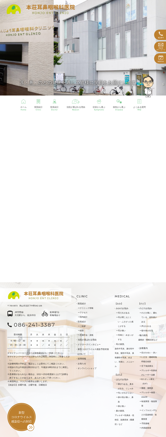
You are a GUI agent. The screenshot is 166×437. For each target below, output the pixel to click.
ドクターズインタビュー (89, 344)
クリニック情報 (86, 308)
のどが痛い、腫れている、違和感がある (149, 317)
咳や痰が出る (147, 330)
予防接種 (145, 423)
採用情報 (82, 358)
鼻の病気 (120, 411)
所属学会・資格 (86, 335)
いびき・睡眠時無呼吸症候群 (149, 359)
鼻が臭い (122, 406)
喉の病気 (143, 335)
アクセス (84, 312)
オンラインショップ (87, 368)
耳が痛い (122, 330)
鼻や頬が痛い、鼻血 (125, 399)
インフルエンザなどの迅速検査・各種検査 (149, 414)
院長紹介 (82, 321)
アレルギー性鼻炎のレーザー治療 (149, 372)
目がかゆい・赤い (149, 353)
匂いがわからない (125, 393)
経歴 (82, 330)
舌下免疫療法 (147, 366)
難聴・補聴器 (147, 388)
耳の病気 (120, 344)
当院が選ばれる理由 (87, 340)
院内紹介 (84, 317)
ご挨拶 (83, 326)
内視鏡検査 (146, 428)
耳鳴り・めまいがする (125, 337)
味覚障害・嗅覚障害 (149, 403)
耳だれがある (124, 313)
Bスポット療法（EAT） (147, 381)
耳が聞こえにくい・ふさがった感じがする (125, 321)
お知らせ (82, 363)
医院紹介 (82, 303)
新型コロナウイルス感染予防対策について (93, 351)
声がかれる (146, 326)
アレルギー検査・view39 (149, 394)
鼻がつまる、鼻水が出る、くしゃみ (125, 386)
